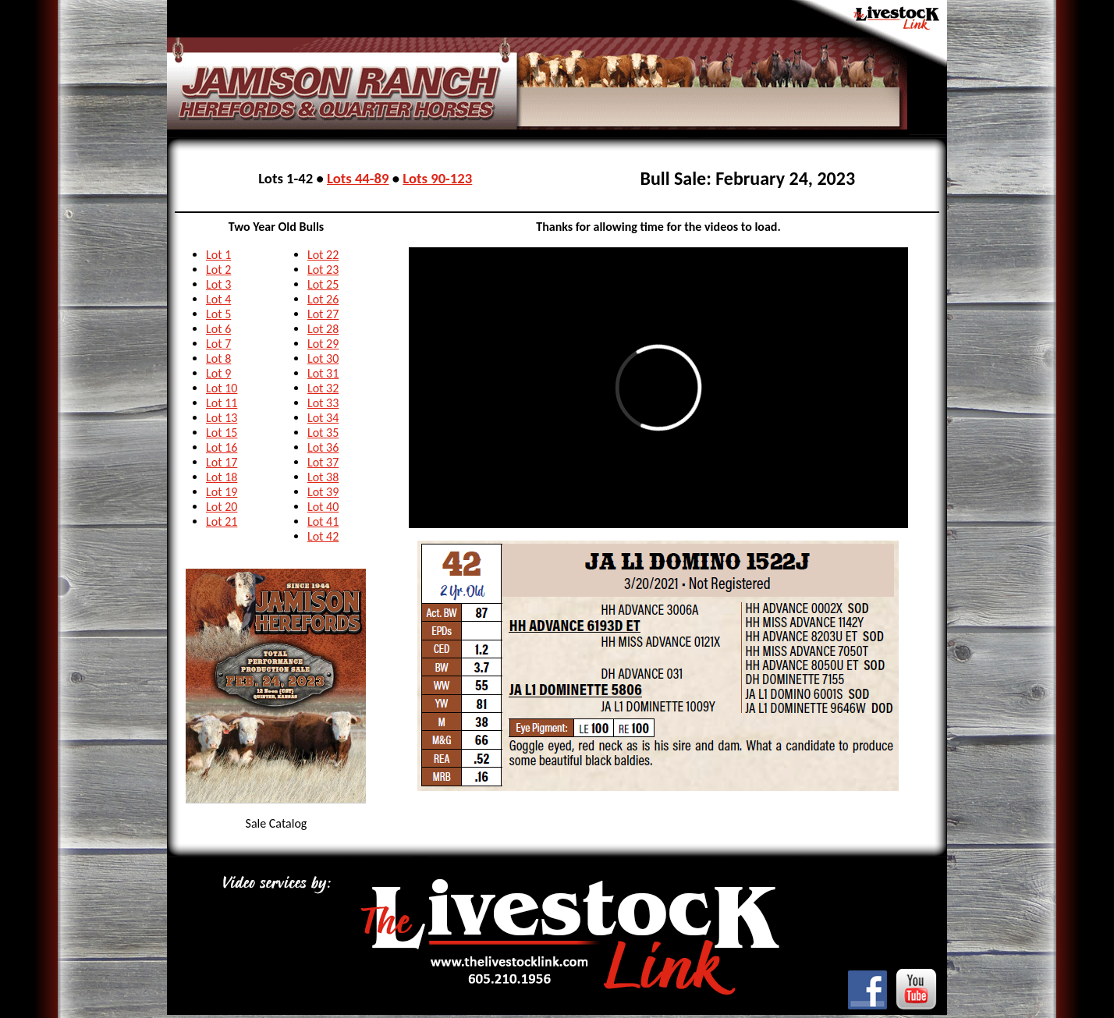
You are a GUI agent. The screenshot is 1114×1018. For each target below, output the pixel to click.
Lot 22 (323, 254)
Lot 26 (323, 299)
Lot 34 (323, 417)
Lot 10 (221, 388)
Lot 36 (323, 447)
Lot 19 (221, 491)
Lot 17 (221, 462)
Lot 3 (218, 284)
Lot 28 (323, 328)
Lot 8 (218, 358)
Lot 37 (323, 462)
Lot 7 (218, 343)
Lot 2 (218, 269)
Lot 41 (323, 521)
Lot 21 (221, 521)
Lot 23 (323, 269)
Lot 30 (323, 358)
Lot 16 (221, 447)
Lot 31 (323, 373)
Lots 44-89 (358, 178)
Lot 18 (221, 477)
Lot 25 (323, 284)
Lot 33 (323, 402)
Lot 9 (218, 373)
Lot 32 (323, 388)
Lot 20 (221, 506)
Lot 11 (221, 402)
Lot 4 (218, 299)
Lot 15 (221, 432)
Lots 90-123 (437, 178)
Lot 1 (218, 254)
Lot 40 (323, 506)
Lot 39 (323, 491)
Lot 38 (323, 477)
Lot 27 (323, 314)
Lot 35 (323, 432)
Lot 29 (323, 343)
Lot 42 (323, 536)
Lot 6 (218, 328)
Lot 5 (218, 314)
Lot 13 (221, 417)
